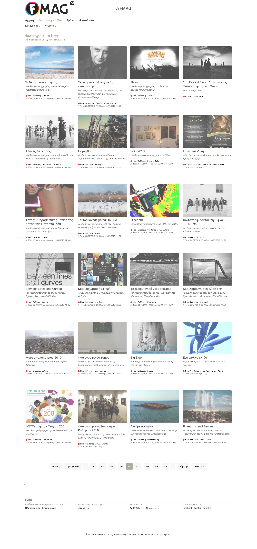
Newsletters (152, 508)
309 (156, 466)
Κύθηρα (104, 444)
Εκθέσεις (37, 96)
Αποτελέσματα (196, 96)
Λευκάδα (57, 165)
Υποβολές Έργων (154, 230)
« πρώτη (56, 466)
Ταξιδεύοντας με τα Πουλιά (97, 220)
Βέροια (150, 161)
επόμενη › (183, 466)
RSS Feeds (138, 508)
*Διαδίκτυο (211, 371)
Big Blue (136, 357)
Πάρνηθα (84, 151)
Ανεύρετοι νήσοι (142, 426)
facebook (187, 508)
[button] (33, 26)
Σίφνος (203, 237)
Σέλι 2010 (137, 151)
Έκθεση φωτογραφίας (41, 82)
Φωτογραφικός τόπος (93, 357)
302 (93, 466)
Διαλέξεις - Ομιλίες (94, 103)
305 (121, 466)
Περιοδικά (47, 440)
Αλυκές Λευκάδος (38, 151)
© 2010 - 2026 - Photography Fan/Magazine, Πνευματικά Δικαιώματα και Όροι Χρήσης (128, 534)
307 (137, 466)
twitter (197, 508)
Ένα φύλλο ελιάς (195, 357)
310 (165, 466)
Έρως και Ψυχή (193, 151)
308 (147, 466)
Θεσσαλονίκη (110, 103)
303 (102, 466)
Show (134, 82)
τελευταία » (199, 466)
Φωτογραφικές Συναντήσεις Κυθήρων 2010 (98, 428)
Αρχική (29, 20)
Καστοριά (151, 302)
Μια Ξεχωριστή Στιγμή (94, 289)
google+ (207, 508)
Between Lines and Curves (44, 289)
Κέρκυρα (99, 165)
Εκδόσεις (37, 440)
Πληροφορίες (32, 508)
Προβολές (46, 165)
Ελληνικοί (207, 165)
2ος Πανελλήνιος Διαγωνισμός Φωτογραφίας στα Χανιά (205, 84)
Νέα (29, 96)
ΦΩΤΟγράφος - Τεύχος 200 (45, 426)
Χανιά (149, 96)
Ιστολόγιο (83, 508)
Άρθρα (70, 20)
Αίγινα (45, 302)
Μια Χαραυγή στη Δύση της (202, 289)
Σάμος (150, 371)
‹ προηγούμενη (73, 466)
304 (111, 466)
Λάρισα (45, 96)
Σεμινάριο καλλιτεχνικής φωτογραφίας (95, 84)
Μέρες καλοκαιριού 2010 (44, 357)
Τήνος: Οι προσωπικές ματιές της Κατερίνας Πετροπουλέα (49, 222)
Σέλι (157, 161)
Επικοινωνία (49, 508)
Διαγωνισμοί (196, 165)
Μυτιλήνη (99, 302)
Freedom (136, 220)
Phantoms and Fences (198, 426)
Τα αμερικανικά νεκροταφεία (150, 289)
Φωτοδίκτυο (87, 20)
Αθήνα (97, 233)
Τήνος (45, 237)
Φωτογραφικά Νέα (50, 20)
